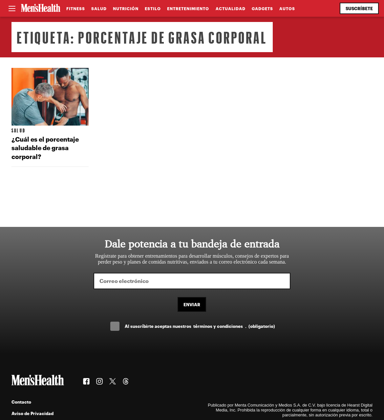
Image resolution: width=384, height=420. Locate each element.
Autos (287, 8)
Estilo (153, 8)
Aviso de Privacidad (32, 413)
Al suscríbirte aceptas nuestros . (200, 326)
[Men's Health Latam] (40, 8)
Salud (99, 8)
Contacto (21, 401)
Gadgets (262, 8)
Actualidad (230, 8)
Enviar (191, 304)
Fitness (75, 8)
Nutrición (126, 8)
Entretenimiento (188, 8)
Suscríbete (359, 8)
